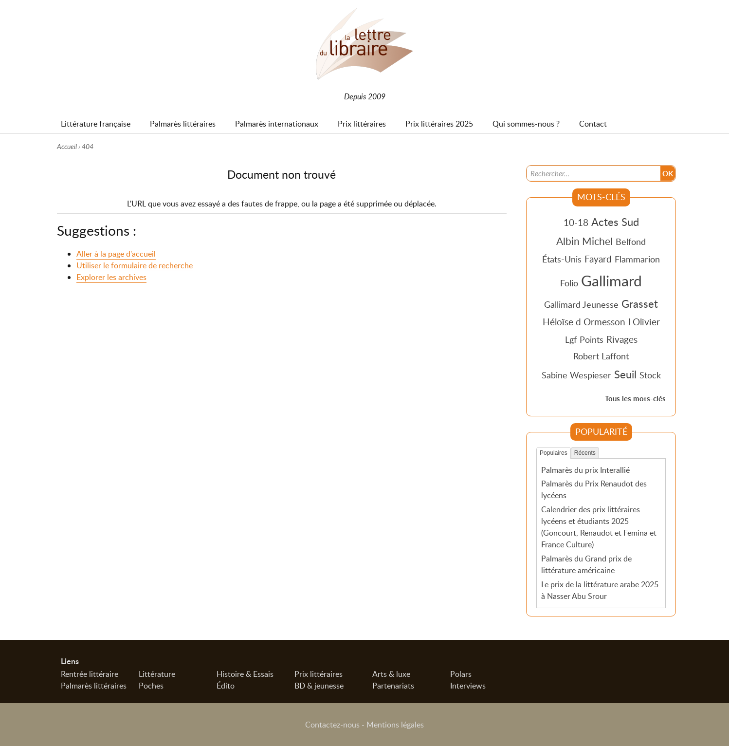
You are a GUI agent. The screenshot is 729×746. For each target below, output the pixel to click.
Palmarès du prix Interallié (585, 470)
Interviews (468, 685)
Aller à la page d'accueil (116, 253)
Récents (585, 452)
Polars (461, 674)
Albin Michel (584, 241)
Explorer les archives (111, 277)
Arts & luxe (391, 674)
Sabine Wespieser (576, 375)
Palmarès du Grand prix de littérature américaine (586, 564)
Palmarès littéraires (94, 685)
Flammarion (637, 259)
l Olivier (644, 321)
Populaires (553, 452)
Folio (569, 283)
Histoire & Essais (245, 674)
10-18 (576, 222)
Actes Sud (615, 221)
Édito (226, 685)
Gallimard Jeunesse (581, 304)
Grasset (639, 303)
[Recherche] (594, 173)
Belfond (631, 241)
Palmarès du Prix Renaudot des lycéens (594, 489)
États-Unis (562, 259)
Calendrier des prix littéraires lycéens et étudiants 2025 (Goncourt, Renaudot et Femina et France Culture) (598, 527)
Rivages (622, 339)
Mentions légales (395, 724)
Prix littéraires (318, 674)
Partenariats (393, 685)
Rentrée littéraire (89, 674)
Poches (151, 685)
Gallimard (611, 280)
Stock (650, 375)
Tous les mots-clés (635, 398)
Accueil (67, 146)
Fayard (598, 258)
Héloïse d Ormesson (584, 321)
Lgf (571, 339)
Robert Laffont (601, 356)
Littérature (157, 674)
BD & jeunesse (319, 685)
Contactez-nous (332, 724)
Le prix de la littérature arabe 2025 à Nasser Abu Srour (599, 590)
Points (591, 339)
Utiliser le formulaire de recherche (134, 265)
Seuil (625, 374)
